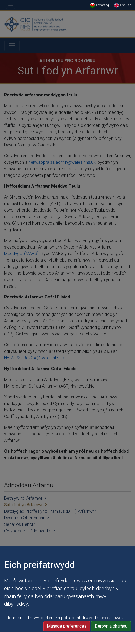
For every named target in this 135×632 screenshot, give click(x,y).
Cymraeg (99, 5)
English (122, 5)
